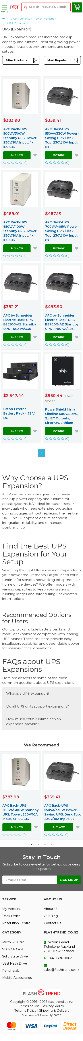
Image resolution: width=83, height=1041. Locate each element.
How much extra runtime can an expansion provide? (33, 721)
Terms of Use (29, 1006)
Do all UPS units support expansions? (37, 706)
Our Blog (51, 916)
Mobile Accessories (17, 978)
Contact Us (52, 923)
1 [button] (31, 844)
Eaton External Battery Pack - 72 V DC (19, 413)
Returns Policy (25, 1011)
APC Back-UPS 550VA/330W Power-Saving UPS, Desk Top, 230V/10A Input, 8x (62, 138)
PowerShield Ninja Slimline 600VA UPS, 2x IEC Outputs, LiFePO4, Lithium (61, 416)
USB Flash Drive (14, 963)
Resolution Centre (16, 923)
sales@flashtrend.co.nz (61, 968)
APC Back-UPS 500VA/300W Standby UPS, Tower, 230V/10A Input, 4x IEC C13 (20, 138)
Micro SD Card (13, 942)
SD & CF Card (12, 949)
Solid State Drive (15, 956)
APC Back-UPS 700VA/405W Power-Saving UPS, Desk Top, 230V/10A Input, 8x (62, 231)
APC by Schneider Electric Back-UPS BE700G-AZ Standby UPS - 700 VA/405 (62, 322)
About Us (51, 909)
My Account (11, 909)
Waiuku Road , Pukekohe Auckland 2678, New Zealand (59, 946)
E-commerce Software (35, 1015)
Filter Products (16, 60)
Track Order (11, 916)
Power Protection (45, 18)
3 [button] (45, 844)
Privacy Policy (53, 1006)
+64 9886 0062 (58, 958)
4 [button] (51, 844)
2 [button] (38, 844)
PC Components (19, 18)
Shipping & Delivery (54, 1011)
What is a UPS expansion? (27, 693)
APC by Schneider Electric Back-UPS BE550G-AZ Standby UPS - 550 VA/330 (19, 322)
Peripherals (10, 971)
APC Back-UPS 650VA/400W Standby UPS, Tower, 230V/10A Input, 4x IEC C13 (20, 231)
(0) (15, 163)
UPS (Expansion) (18, 23)
